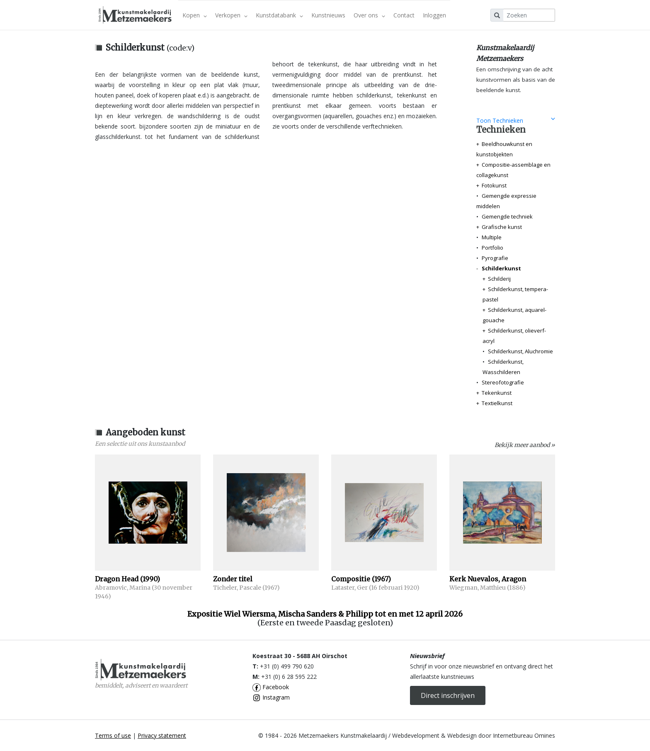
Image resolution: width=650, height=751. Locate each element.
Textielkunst (497, 403)
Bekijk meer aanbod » (525, 445)
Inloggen (434, 15)
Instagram (271, 697)
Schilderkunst (501, 268)
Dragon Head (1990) (127, 579)
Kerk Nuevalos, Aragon (487, 579)
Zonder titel (232, 579)
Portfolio (492, 247)
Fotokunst (494, 185)
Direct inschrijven (448, 695)
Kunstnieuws (328, 15)
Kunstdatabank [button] (279, 15)
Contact (404, 15)
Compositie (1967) (361, 579)
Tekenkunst (497, 392)
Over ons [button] (369, 15)
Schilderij (499, 278)
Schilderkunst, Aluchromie (520, 351)
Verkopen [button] (231, 15)
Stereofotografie (503, 382)
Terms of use (113, 735)
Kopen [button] (194, 15)
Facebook (270, 687)
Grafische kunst (502, 227)
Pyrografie (495, 258)
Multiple (492, 237)
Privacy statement (162, 735)
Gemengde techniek (507, 216)
